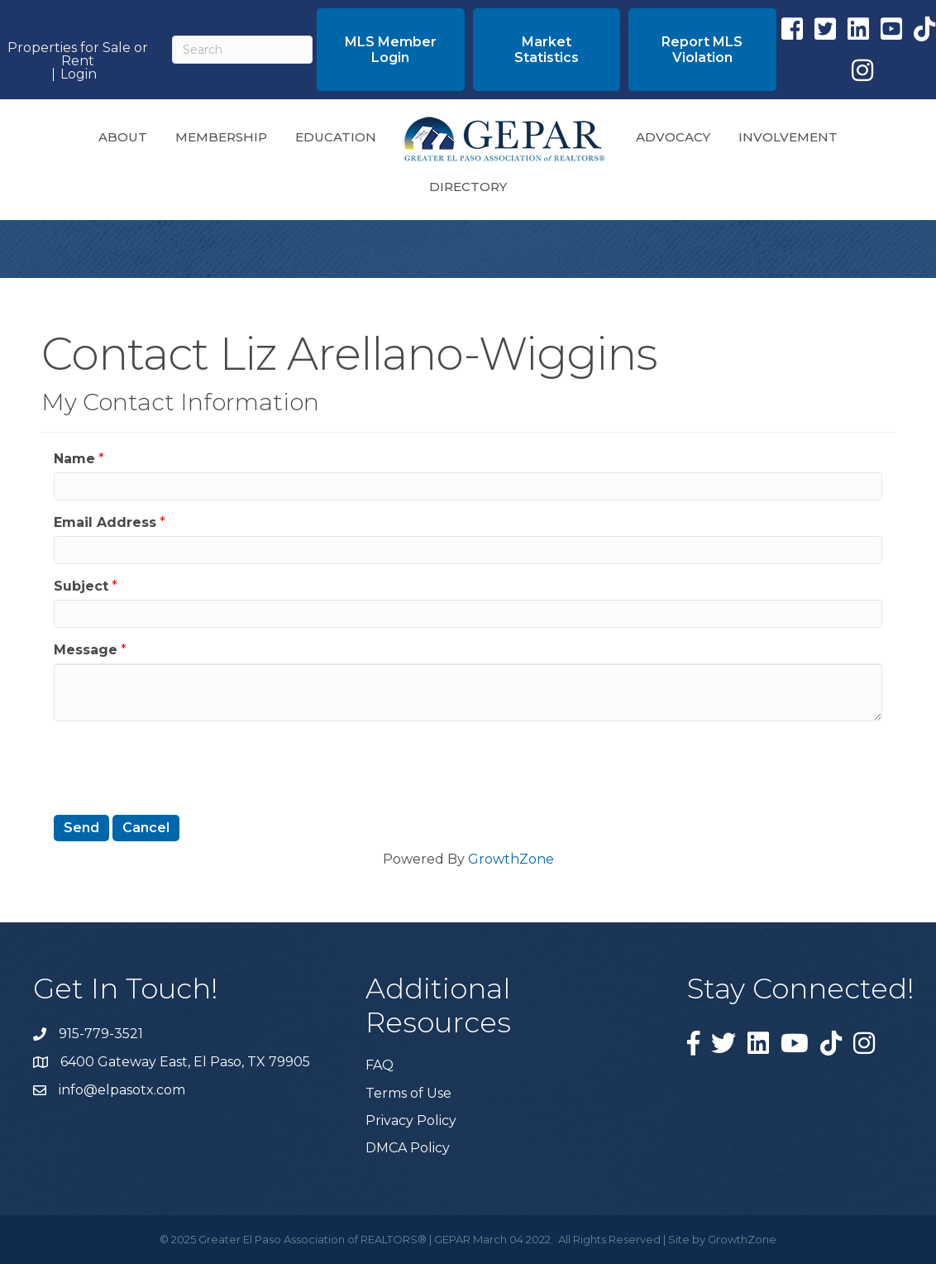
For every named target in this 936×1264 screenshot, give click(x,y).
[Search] (242, 50)
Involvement (788, 137)
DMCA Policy (407, 1148)
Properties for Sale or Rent (77, 54)
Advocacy (673, 137)
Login (78, 74)
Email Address (105, 522)
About (122, 137)
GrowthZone (511, 859)
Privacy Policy (410, 1120)
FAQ (379, 1065)
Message (85, 650)
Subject (81, 586)
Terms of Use (408, 1093)
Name (74, 459)
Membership (221, 137)
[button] (390, 49)
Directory (468, 186)
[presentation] (179, 766)
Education (335, 137)
